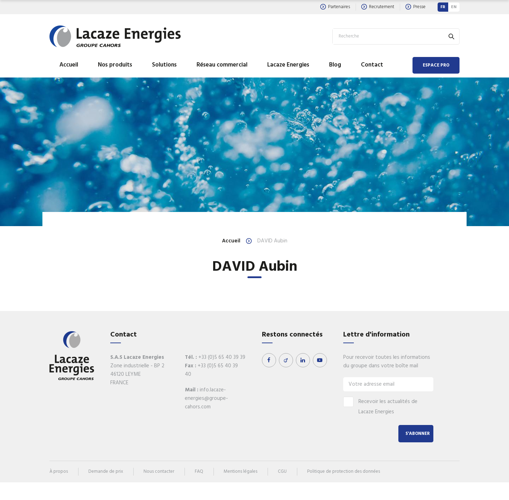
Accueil (68, 65)
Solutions (164, 65)
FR (442, 7)
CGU (282, 471)
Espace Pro (436, 65)
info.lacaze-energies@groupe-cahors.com (206, 398)
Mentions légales (240, 471)
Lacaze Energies (288, 65)
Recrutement (377, 7)
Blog (335, 65)
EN (454, 7)
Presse (415, 7)
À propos (58, 471)
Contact (372, 65)
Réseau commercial (222, 65)
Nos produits (115, 65)
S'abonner (417, 433)
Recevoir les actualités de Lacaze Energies (380, 406)
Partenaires (335, 7)
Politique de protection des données (343, 471)
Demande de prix (105, 471)
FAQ (199, 471)
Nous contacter (159, 471)
